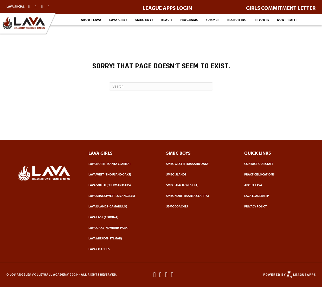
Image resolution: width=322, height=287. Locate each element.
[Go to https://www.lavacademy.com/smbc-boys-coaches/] (200, 206)
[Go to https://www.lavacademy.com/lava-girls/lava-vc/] (122, 206)
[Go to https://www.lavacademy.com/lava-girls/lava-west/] (122, 174)
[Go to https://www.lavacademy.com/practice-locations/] (278, 174)
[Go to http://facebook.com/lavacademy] (29, 6)
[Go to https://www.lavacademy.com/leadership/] (278, 195)
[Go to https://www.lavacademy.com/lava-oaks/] (122, 227)
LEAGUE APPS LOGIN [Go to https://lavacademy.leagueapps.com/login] (167, 7)
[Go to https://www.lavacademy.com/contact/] (278, 163)
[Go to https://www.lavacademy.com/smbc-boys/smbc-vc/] (200, 174)
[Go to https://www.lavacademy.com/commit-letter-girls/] (280, 6)
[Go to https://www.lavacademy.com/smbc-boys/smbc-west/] (200, 163)
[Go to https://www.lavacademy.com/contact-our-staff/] (48, 6)
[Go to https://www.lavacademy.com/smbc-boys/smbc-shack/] (200, 185)
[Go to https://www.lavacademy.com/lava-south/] (122, 185)
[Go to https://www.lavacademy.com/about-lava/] (278, 185)
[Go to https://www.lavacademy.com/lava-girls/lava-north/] (122, 163)
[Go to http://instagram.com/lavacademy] (35, 6)
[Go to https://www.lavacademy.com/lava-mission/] (122, 238)
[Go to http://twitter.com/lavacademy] (42, 6)
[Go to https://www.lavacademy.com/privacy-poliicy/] (278, 206)
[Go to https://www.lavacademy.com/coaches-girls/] (122, 249)
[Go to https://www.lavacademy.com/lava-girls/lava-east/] (122, 217)
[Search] (161, 86)
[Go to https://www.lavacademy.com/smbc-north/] (200, 195)
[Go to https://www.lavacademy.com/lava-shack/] (122, 195)
